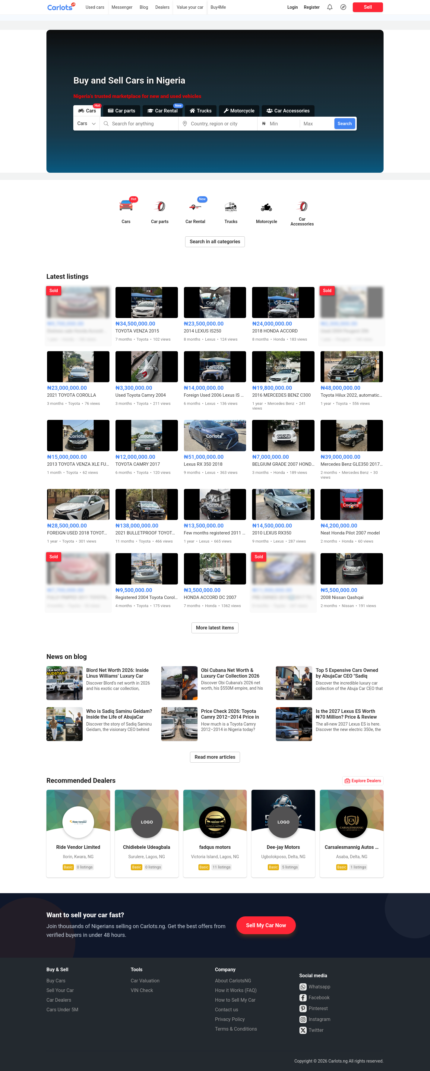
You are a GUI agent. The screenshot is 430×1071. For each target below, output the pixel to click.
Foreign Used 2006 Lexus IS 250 (215, 395)
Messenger (122, 7)
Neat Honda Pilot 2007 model (350, 533)
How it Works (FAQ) (236, 990)
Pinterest (313, 1008)
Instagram (314, 1019)
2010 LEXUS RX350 (271, 533)
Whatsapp (314, 987)
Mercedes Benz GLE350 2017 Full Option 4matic (352, 464)
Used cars (95, 7)
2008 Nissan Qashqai (342, 597)
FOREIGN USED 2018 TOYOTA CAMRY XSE (78, 533)
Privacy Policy (230, 1019)
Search (345, 123)
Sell (368, 7)
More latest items (215, 628)
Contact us (226, 1010)
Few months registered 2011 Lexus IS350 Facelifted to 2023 (215, 533)
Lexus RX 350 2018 (203, 464)
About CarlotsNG (233, 981)
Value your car (190, 7)
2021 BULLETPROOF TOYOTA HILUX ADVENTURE (146, 533)
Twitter (311, 1030)
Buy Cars (55, 981)
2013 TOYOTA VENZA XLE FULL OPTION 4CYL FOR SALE (78, 464)
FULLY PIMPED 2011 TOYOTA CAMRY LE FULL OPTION (78, 597)
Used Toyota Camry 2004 (140, 395)
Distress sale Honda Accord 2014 (78, 331)
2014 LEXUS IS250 (202, 331)
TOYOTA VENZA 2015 (137, 331)
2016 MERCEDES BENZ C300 (281, 395)
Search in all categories (215, 241)
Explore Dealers (363, 780)
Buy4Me (218, 7)
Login (292, 7)
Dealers (162, 7)
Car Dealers (58, 1000)
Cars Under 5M (62, 1010)
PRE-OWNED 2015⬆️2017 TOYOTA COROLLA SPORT (283, 597)
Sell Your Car (60, 990)
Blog (144, 7)
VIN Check (142, 990)
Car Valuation (145, 981)
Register (312, 7)
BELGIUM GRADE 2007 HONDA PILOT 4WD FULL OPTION (283, 464)
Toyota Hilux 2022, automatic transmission (352, 395)
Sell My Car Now (266, 925)
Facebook (314, 997)
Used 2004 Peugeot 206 (345, 331)
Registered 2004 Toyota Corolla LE (146, 597)
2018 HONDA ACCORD (275, 331)
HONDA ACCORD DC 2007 (210, 597)
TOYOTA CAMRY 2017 (137, 464)
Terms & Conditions (236, 1029)
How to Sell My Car (235, 1000)
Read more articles (214, 757)
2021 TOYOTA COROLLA (71, 395)
